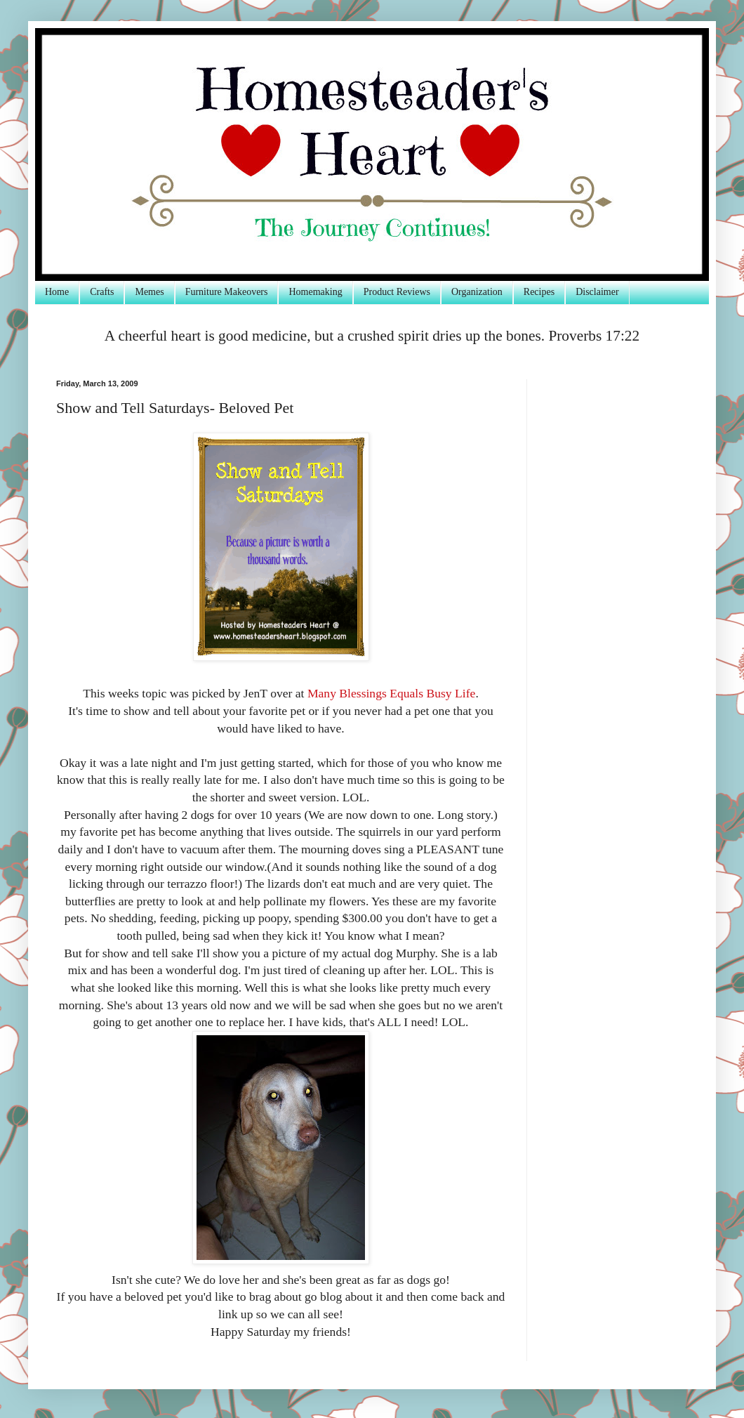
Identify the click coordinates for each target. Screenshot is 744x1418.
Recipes (539, 292)
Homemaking (315, 292)
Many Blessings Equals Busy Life (391, 693)
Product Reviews (397, 292)
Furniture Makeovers (226, 292)
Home (57, 292)
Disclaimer (597, 292)
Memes (149, 292)
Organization (477, 292)
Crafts (102, 292)
